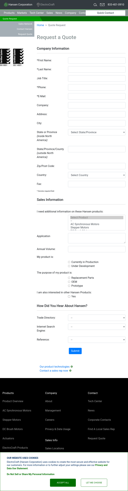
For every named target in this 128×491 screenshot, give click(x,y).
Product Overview (12, 401)
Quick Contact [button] (105, 12)
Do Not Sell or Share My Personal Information (30, 474)
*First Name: (44, 60)
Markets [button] (22, 12)
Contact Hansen (24, 29)
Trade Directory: (46, 317)
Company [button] (70, 12)
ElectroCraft (45, 5)
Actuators (8, 438)
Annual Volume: (46, 249)
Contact (83, 12)
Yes (73, 296)
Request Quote (25, 34)
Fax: (39, 184)
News (59, 12)
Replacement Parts (82, 277)
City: (39, 123)
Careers (49, 419)
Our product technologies (55, 366)
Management (53, 410)
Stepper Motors (96, 227)
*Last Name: (44, 69)
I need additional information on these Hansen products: (70, 211)
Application (43, 236)
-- (96, 221)
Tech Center (95, 401)
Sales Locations (54, 448)
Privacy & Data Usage (57, 429)
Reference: (43, 339)
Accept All (63, 482)
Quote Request (10, 18)
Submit (75, 350)
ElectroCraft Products (15, 447)
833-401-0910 (116, 4)
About (48, 401)
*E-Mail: (41, 96)
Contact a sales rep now (54, 370)
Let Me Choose (94, 482)
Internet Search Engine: (46, 328)
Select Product (96, 217)
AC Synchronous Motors (96, 224)
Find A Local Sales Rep (101, 429)
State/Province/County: (50, 153)
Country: (42, 175)
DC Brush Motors (12, 429)
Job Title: (42, 78)
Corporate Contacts (99, 419)
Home (40, 25)
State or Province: (47, 136)
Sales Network (25, 24)
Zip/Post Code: (46, 166)
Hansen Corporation (18, 5)
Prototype (77, 285)
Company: (43, 105)
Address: (42, 114)
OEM (74, 281)
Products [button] (9, 12)
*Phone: (41, 87)
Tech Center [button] (37, 12)
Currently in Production (84, 262)
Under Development (83, 266)
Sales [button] (49, 12)
